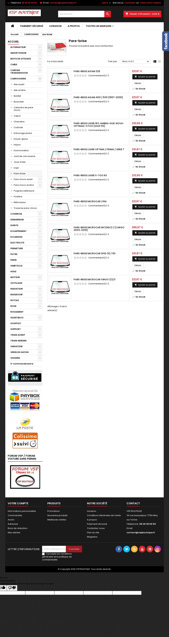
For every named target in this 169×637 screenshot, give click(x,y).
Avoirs (11, 519)
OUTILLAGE (16, 283)
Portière (18, 196)
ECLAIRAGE (16, 236)
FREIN (13, 260)
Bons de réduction (17, 528)
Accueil (13, 41)
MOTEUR (15, 277)
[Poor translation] (12, 588)
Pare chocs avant (23, 179)
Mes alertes (14, 532)
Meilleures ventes (56, 519)
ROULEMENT (17, 311)
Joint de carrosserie (24, 156)
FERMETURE (16, 248)
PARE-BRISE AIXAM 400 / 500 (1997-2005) (98, 97)
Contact (133, 503)
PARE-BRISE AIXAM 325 (87, 71)
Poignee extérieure (24, 190)
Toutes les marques (98, 26)
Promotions (53, 511)
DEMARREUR (17, 219)
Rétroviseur (20, 202)
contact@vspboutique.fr (63, 2)
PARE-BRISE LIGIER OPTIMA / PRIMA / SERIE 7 (99, 149)
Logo (16, 167)
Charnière (19, 121)
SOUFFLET (15, 323)
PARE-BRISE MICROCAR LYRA (90, 201)
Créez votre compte (150, 2)
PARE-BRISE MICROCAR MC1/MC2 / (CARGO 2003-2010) (99, 229)
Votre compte (18, 503)
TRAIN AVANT (17, 334)
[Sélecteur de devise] (106, 3)
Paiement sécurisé (31, 26)
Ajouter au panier (145, 76)
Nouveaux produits (57, 515)
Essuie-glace (21, 138)
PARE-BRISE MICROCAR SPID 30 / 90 (94, 253)
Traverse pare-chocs (25, 208)
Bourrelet (19, 101)
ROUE (13, 306)
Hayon (17, 144)
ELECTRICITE (17, 242)
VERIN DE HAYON (19, 352)
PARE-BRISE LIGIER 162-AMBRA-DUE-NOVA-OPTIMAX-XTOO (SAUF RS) (99, 125)
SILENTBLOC (17, 317)
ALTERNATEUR (18, 47)
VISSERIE (15, 358)
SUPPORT (15, 329)
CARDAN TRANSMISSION (19, 71)
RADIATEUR (16, 288)
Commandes (15, 515)
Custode (18, 127)
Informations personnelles (22, 511)
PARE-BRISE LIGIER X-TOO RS (90, 175)
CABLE (13, 64)
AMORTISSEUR (18, 53)
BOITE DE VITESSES (20, 58)
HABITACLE (16, 265)
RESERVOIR (16, 294)
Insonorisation (21, 150)
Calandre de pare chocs (23, 109)
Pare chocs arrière (24, 185)
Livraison (55, 26)
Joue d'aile (20, 162)
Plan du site (93, 532)
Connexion (129, 2)
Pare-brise (19, 173)
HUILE (13, 271)
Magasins (92, 536)
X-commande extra (21, 363)
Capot (17, 115)
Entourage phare (23, 133)
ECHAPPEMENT (18, 231)
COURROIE (16, 213)
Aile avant (19, 84)
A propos (74, 26)
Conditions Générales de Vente (104, 515)
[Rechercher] (84, 14)
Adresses (13, 524)
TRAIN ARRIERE (18, 340)
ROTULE (14, 300)
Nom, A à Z (136, 62)
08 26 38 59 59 (29, 2)
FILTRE (13, 254)
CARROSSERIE (18, 78)
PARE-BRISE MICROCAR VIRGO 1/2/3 (94, 279)
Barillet (17, 95)
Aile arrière (20, 90)
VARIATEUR (16, 346)
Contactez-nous (96, 528)
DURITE (14, 225)
